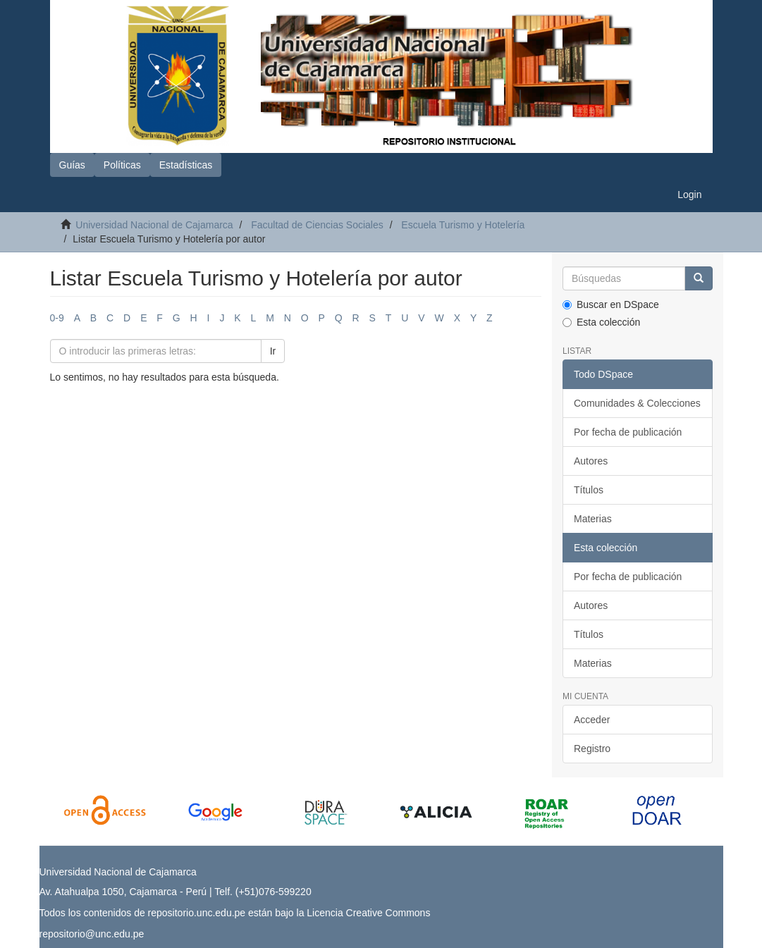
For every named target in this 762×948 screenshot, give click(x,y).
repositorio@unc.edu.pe (92, 934)
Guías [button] (72, 165)
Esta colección (601, 322)
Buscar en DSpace (611, 304)
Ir (273, 351)
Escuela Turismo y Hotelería (462, 224)
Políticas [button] (122, 165)
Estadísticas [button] (185, 165)
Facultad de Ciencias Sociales (317, 224)
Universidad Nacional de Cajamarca (154, 224)
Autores (591, 461)
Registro (592, 748)
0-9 (57, 318)
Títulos (588, 489)
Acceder (592, 719)
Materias (593, 518)
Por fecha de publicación (628, 432)
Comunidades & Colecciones (637, 403)
